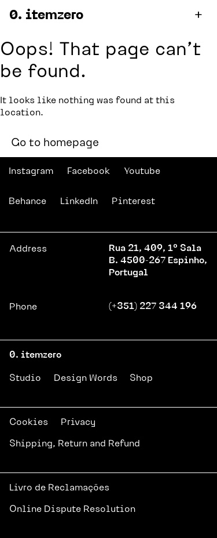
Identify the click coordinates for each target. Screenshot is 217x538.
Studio (25, 378)
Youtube (142, 171)
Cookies (28, 422)
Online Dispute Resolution (72, 509)
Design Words (85, 378)
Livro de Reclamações (59, 488)
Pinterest (133, 201)
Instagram (31, 171)
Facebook (88, 171)
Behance (27, 201)
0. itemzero (46, 16)
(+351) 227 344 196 (153, 306)
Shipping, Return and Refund (74, 444)
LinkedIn (79, 201)
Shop (141, 378)
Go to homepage (55, 143)
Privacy (78, 422)
